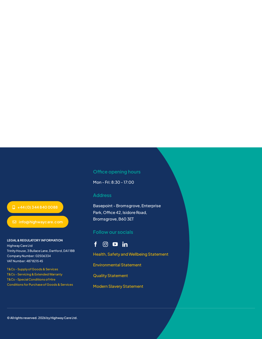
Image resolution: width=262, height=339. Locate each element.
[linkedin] (125, 244)
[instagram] (105, 244)
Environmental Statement (117, 264)
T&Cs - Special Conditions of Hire (31, 279)
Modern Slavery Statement (118, 286)
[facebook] (95, 244)
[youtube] (115, 244)
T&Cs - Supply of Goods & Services (32, 269)
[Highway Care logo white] (24, 167)
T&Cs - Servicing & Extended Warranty (34, 274)
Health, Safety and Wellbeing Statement (130, 254)
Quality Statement (110, 275)
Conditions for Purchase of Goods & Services (40, 284)
